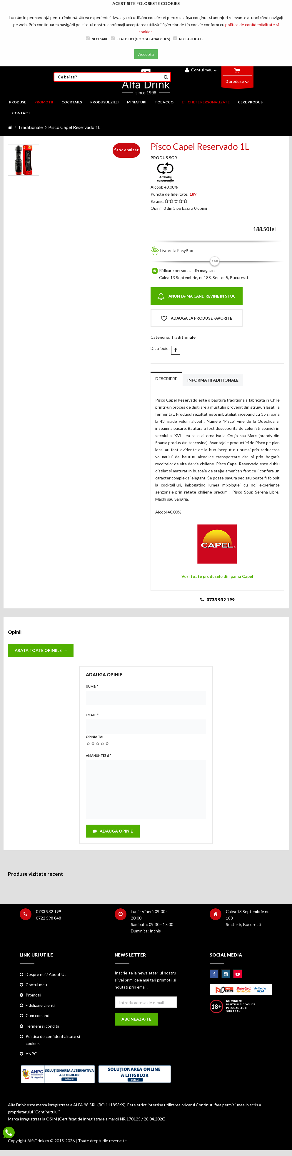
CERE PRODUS (250, 102)
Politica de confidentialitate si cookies (53, 1040)
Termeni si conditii (42, 1026)
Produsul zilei (104, 102)
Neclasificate (188, 38)
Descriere (166, 378)
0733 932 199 (48, 911)
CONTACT (21, 113)
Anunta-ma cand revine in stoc (196, 296)
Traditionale (30, 127)
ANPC (31, 1053)
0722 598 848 (48, 917)
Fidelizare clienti (40, 1005)
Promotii (33, 994)
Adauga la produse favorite (196, 318)
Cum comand (37, 1015)
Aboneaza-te (136, 1018)
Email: (92, 715)
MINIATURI (136, 102)
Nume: (92, 686)
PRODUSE (17, 102)
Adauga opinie (113, 830)
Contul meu (201, 69)
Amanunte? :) (98, 755)
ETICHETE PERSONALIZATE (206, 102)
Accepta (146, 54)
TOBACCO (164, 102)
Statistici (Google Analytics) (140, 38)
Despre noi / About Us (46, 974)
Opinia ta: (94, 737)
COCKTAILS (71, 102)
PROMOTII (43, 102)
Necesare (97, 38)
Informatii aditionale (212, 379)
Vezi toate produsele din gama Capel (217, 576)
